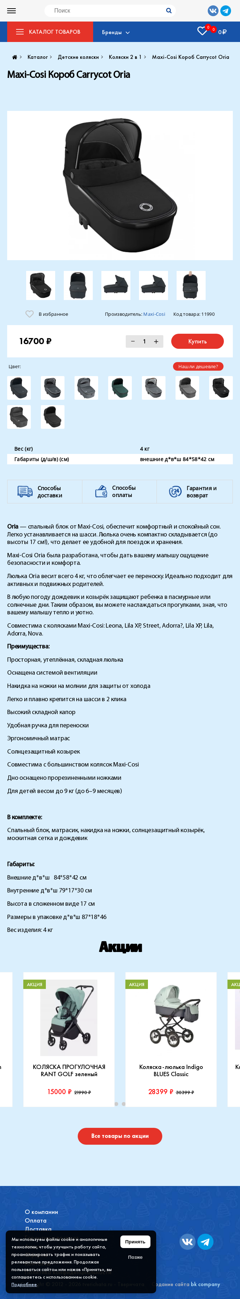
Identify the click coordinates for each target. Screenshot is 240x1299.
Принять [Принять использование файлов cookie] (135, 1241)
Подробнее (24, 1284)
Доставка (38, 1229)
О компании (41, 1211)
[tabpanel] (69, 1039)
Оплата (36, 1220)
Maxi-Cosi (154, 314)
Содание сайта (170, 1284)
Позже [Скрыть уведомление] (135, 1257)
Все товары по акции (120, 1136)
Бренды (112, 32)
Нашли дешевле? (198, 366)
